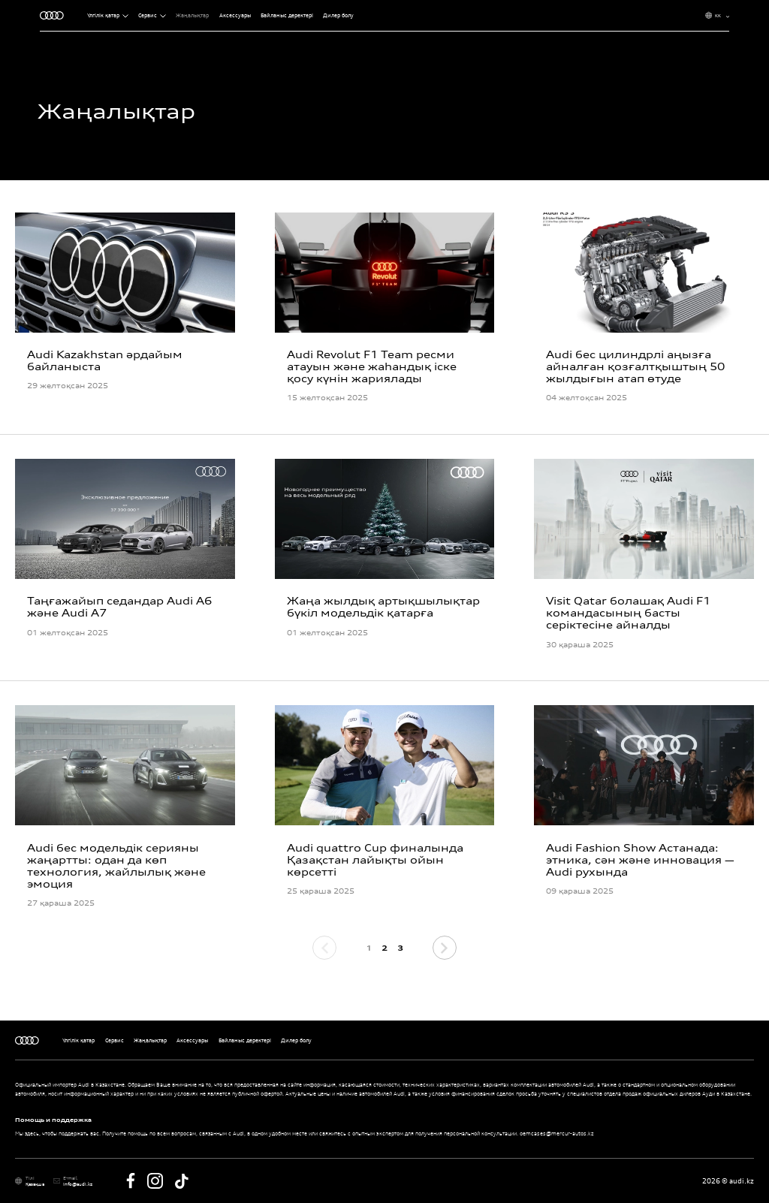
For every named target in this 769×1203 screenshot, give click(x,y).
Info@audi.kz (77, 1184)
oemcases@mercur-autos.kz (557, 1133)
